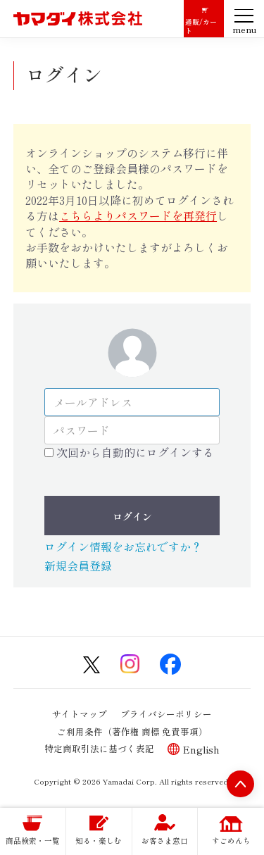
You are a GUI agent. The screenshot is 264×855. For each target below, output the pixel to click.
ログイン (132, 516)
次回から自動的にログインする (135, 452)
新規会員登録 (78, 565)
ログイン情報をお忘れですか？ (123, 546)
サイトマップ (79, 713)
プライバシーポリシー (166, 713)
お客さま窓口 (165, 840)
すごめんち (231, 840)
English (201, 749)
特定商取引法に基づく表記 (99, 748)
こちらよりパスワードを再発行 (138, 215)
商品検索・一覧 (33, 840)
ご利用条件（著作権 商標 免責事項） (132, 730)
